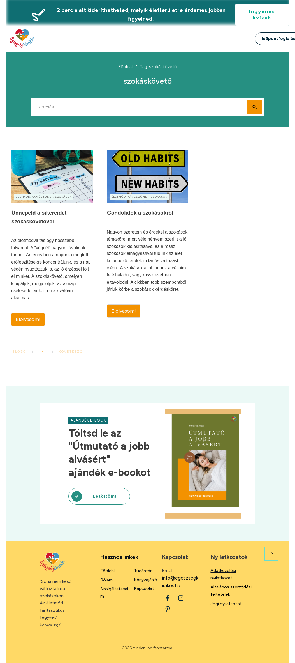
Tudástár (143, 570)
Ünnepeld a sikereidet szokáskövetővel (52, 238)
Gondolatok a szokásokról (147, 238)
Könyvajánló (145, 579)
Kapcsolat (144, 588)
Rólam (106, 580)
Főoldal (107, 570)
